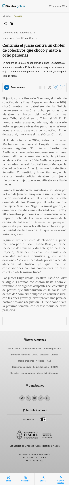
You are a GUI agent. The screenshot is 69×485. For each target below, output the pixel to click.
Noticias (40, 361)
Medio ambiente (26, 361)
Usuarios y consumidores (22, 373)
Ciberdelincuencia (32, 348)
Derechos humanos (20, 354)
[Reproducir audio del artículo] (6, 87)
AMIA (10, 348)
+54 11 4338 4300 (34, 460)
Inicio (6, 16)
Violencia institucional (48, 373)
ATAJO (18, 348)
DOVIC (35, 354)
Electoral (44, 354)
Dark (43, 420)
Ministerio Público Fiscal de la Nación (42, 446)
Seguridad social (41, 367)
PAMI (48, 361)
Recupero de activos (21, 367)
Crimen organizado (52, 348)
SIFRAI (54, 367)
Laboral (54, 354)
